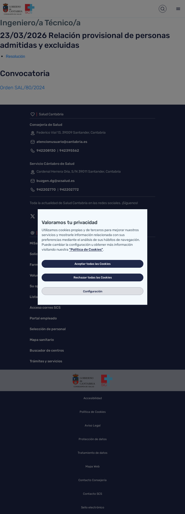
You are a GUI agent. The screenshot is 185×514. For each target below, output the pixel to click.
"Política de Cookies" (86, 249)
